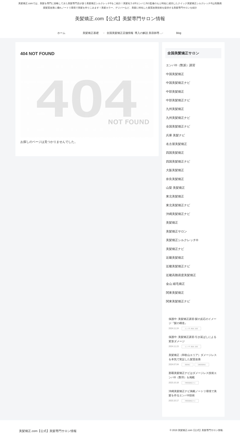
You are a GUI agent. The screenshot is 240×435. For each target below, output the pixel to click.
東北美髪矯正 (175, 196)
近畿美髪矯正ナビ (178, 266)
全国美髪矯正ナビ (178, 126)
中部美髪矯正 (175, 91)
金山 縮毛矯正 (175, 283)
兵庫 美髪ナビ (175, 135)
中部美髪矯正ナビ (178, 100)
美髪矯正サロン (176, 231)
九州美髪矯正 (175, 109)
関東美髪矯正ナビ (178, 301)
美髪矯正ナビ (175, 249)
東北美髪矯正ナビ (178, 205)
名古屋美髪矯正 (176, 144)
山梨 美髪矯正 (175, 187)
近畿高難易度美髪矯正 (181, 275)
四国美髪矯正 (175, 152)
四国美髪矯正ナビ (178, 161)
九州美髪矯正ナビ (178, 117)
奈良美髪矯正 (175, 179)
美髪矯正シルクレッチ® (182, 240)
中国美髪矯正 (175, 74)
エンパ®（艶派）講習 (180, 65)
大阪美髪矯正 (175, 170)
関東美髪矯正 (175, 292)
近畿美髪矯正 (175, 257)
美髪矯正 (172, 222)
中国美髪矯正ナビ (178, 82)
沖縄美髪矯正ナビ (178, 214)
